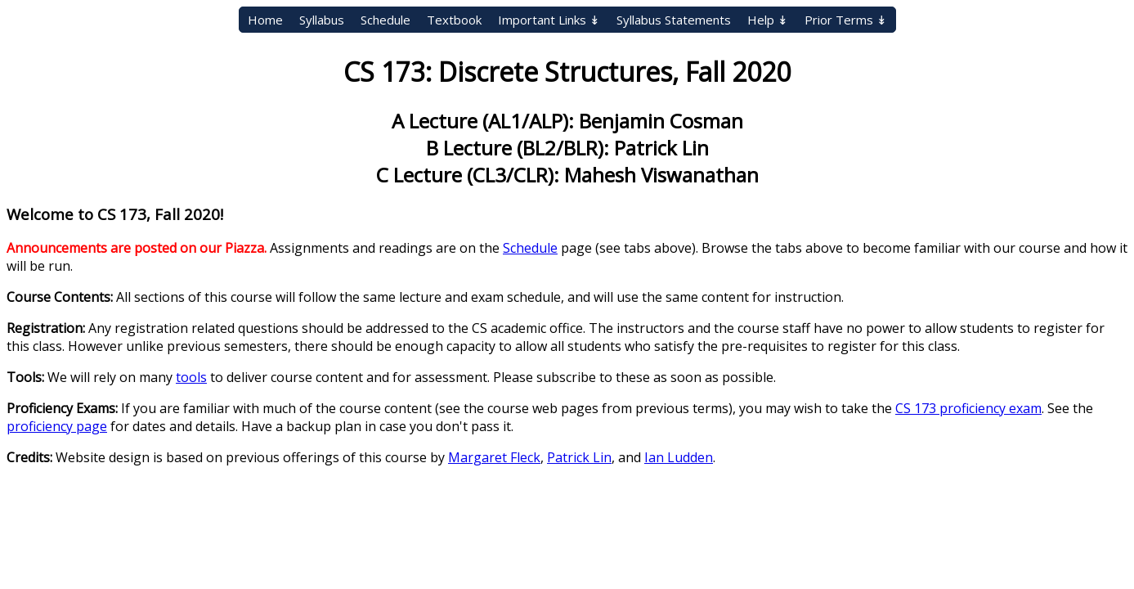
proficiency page (57, 426)
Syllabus (321, 19)
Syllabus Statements (673, 19)
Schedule (385, 19)
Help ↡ (767, 19)
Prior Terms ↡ (846, 19)
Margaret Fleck (494, 457)
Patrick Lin (579, 457)
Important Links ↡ (549, 19)
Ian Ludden (678, 457)
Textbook (454, 19)
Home (265, 19)
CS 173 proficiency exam (968, 408)
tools (191, 377)
